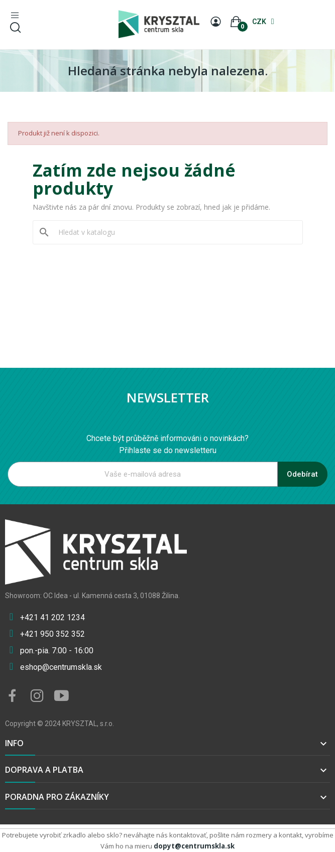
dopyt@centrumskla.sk (194, 845)
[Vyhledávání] (173, 232)
